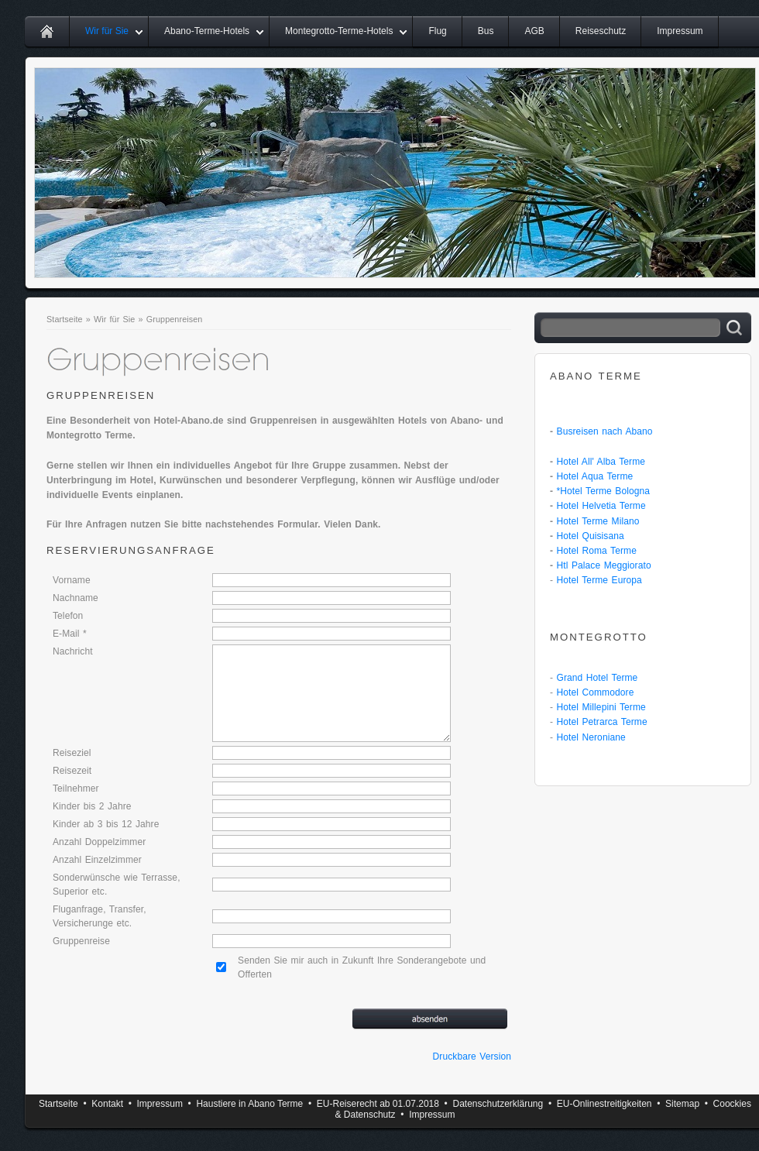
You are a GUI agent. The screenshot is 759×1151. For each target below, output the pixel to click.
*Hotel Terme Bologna (604, 491)
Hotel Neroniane (591, 737)
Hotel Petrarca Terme (602, 721)
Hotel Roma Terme (597, 550)
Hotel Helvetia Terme (601, 505)
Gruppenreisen (174, 319)
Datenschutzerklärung (497, 1103)
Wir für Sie (107, 31)
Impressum (679, 31)
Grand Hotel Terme (597, 677)
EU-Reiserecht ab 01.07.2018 (378, 1103)
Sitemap (682, 1103)
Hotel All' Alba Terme (601, 461)
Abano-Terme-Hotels (206, 31)
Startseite (64, 319)
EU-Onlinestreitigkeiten (604, 1103)
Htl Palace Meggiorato (604, 565)
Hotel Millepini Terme (601, 707)
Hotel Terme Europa (599, 580)
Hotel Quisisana (590, 536)
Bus (486, 31)
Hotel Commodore (595, 692)
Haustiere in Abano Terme (249, 1103)
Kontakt (107, 1103)
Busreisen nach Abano (605, 431)
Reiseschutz (600, 31)
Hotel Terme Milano (598, 521)
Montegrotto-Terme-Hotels (339, 31)
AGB (534, 31)
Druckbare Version (472, 1056)
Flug (437, 31)
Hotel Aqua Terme (595, 476)
